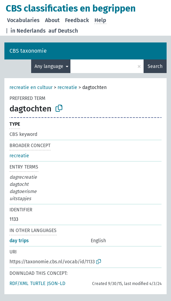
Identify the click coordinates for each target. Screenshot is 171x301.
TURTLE (37, 283)
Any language (50, 66)
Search (155, 66)
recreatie (67, 87)
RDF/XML (18, 283)
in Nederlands (28, 31)
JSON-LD (56, 283)
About (52, 20)
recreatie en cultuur (30, 87)
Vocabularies (23, 20)
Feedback (77, 20)
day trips (19, 241)
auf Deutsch (63, 31)
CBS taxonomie (28, 51)
